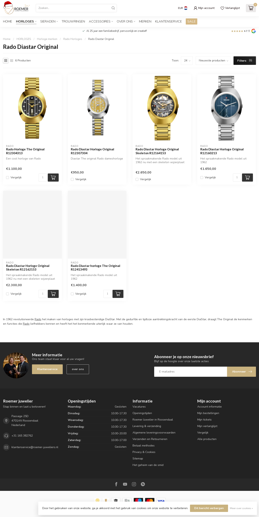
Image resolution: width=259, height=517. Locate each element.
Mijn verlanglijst (207, 426)
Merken (145, 21)
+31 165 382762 (22, 436)
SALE (191, 21)
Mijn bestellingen (208, 413)
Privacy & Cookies (144, 452)
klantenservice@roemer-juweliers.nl (35, 447)
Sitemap (138, 458)
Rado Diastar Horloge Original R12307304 (92, 151)
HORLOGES (25, 21)
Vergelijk (16, 177)
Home (7, 21)
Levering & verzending (147, 426)
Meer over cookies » (241, 508)
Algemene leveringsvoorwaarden (154, 433)
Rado (38, 319)
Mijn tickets (204, 420)
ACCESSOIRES (99, 21)
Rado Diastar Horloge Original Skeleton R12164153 (157, 151)
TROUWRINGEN (73, 21)
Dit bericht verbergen (209, 508)
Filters (244, 61)
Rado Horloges (72, 39)
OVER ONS (125, 21)
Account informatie (209, 407)
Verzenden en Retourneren (150, 439)
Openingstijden (142, 413)
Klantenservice (168, 21)
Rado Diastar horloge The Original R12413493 (95, 267)
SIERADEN (47, 21)
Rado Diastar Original (101, 39)
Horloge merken (47, 39)
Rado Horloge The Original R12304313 (25, 151)
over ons (78, 369)
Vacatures (139, 407)
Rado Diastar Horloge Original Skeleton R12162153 (27, 267)
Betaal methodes (144, 445)
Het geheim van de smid (148, 465)
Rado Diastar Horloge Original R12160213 (222, 151)
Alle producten (207, 439)
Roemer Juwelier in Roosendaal (153, 420)
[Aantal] (43, 177)
